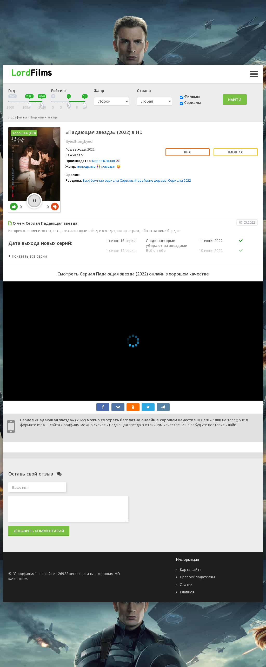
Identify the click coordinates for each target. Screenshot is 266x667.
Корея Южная (103, 160)
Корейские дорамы (151, 180)
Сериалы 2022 (179, 180)
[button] (27, 256)
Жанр (99, 90)
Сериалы (192, 102)
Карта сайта (191, 569)
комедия (108, 166)
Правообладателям (197, 576)
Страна (144, 90)
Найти (234, 99)
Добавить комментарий (39, 530)
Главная (187, 592)
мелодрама (86, 166)
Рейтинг (58, 90)
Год (11, 90)
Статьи (186, 584)
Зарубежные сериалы (101, 180)
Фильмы (192, 96)
